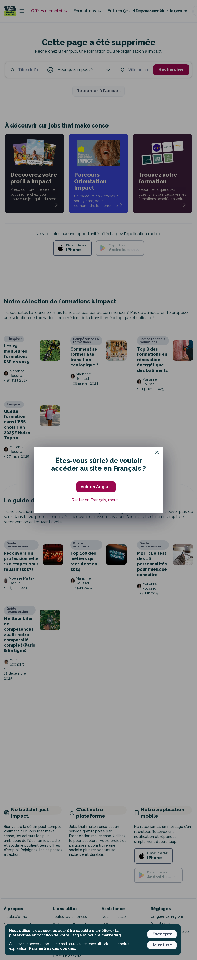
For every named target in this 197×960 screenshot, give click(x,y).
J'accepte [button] (162, 934)
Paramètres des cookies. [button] (52, 948)
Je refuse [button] (162, 945)
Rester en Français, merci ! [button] (96, 500)
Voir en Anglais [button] (96, 486)
